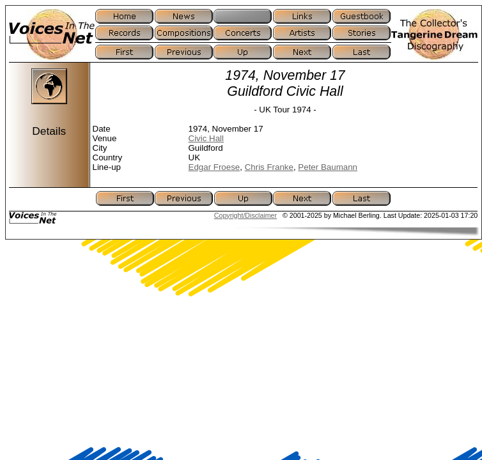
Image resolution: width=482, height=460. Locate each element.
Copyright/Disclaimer (245, 215)
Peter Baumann (327, 167)
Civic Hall (206, 138)
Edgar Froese (214, 167)
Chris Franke (269, 167)
